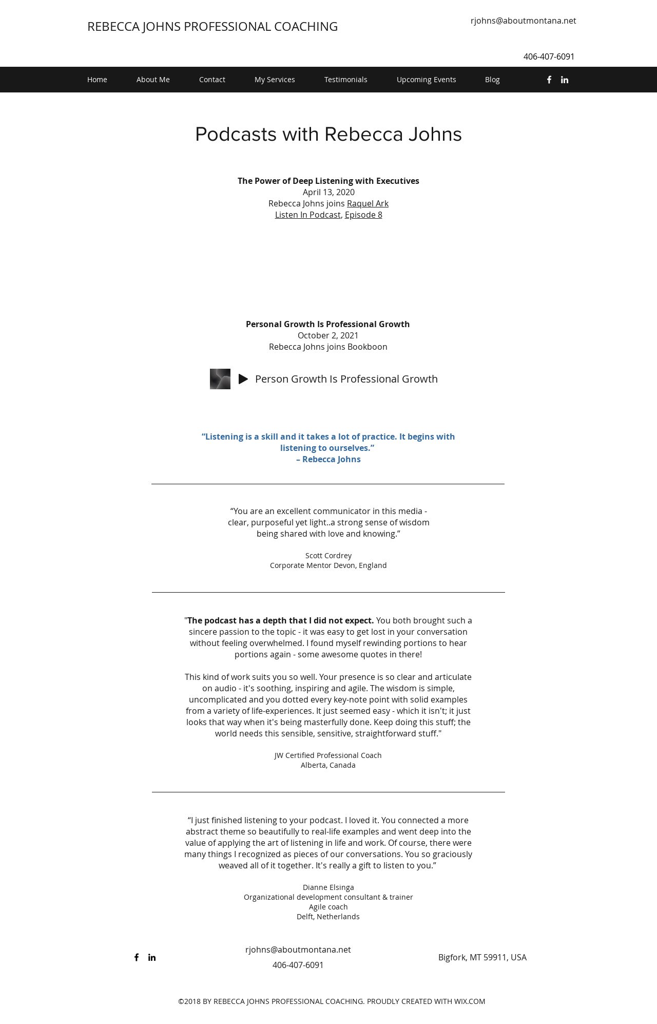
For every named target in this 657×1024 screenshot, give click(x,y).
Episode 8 (363, 214)
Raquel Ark (368, 203)
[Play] (243, 379)
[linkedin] (564, 79)
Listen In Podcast (308, 214)
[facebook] (549, 79)
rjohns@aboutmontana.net (523, 20)
